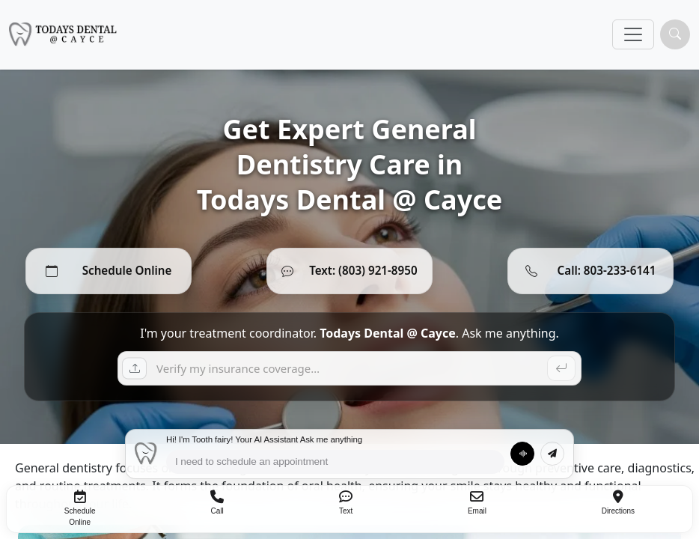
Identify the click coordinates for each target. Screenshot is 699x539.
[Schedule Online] (108, 271)
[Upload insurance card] (136, 368)
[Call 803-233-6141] (590, 271)
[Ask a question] (349, 368)
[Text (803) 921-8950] (349, 271)
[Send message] (552, 454)
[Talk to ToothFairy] (522, 454)
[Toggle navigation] (633, 34)
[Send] (561, 368)
